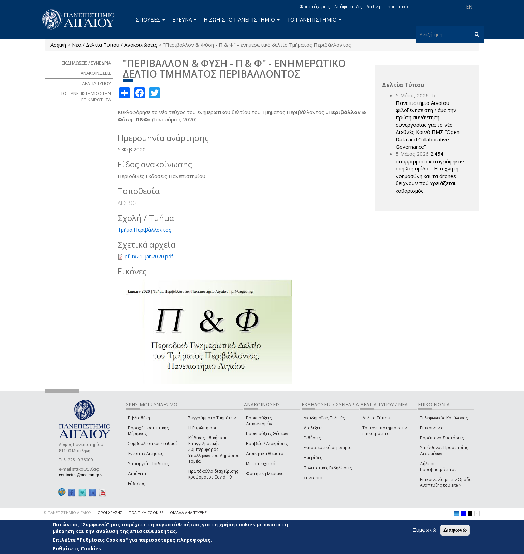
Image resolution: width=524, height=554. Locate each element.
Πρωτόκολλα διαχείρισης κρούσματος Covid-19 (213, 474)
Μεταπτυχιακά (260, 464)
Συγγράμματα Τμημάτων (212, 418)
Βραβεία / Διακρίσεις (267, 443)
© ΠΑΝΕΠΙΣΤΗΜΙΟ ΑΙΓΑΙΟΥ (67, 512)
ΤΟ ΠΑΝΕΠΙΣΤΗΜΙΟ (314, 19)
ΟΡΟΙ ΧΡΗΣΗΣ (110, 512)
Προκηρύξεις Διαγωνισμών (259, 421)
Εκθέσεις (312, 438)
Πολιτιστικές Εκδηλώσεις (328, 468)
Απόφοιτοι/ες (348, 7)
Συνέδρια (313, 478)
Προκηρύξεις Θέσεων (267, 434)
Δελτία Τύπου (376, 418)
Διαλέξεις (313, 428)
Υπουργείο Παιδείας (148, 464)
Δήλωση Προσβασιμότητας (438, 466)
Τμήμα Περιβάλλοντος (144, 229)
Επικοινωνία (432, 428)
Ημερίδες (313, 457)
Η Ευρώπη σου (203, 428)
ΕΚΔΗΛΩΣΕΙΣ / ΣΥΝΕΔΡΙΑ (86, 63)
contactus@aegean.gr (81, 475)
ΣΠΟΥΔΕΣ (150, 19)
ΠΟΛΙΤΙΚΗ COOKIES (146, 512)
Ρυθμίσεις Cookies (77, 548)
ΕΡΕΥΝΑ (184, 19)
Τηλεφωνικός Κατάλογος (444, 418)
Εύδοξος (136, 483)
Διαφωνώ (455, 530)
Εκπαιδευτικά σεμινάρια (328, 448)
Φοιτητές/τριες (315, 7)
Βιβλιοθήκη (139, 418)
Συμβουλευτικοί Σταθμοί (152, 443)
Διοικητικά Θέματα (264, 453)
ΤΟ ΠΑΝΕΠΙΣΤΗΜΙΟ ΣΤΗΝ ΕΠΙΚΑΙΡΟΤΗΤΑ (86, 96)
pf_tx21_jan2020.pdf (149, 256)
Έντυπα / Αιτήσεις (145, 453)
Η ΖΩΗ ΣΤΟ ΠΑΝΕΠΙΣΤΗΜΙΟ (242, 19)
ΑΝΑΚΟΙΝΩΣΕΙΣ (96, 73)
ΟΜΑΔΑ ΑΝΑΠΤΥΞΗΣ (188, 512)
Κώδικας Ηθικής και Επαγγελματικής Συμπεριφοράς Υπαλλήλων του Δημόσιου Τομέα (214, 449)
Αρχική (58, 44)
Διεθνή (373, 7)
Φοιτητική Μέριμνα (265, 473)
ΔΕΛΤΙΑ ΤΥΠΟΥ (96, 83)
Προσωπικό (396, 7)
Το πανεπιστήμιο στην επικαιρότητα (384, 431)
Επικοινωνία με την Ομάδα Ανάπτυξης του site (446, 482)
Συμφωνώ (424, 529)
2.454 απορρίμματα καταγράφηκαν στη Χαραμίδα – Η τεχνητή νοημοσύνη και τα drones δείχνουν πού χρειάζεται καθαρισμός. (430, 172)
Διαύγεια (137, 473)
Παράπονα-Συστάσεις (442, 438)
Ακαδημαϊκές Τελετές (324, 418)
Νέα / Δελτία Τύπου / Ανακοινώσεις (114, 44)
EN (469, 6)
